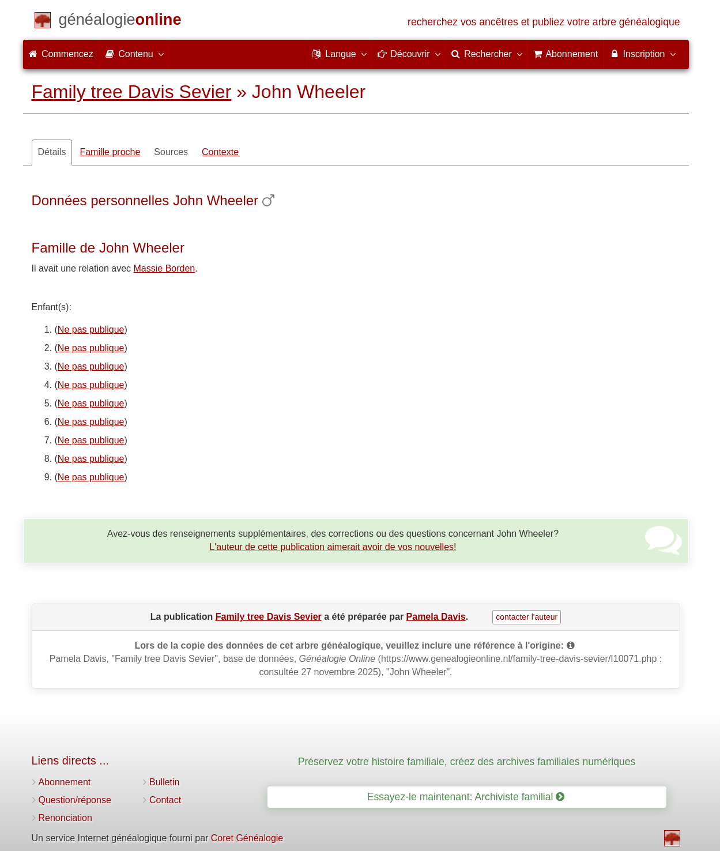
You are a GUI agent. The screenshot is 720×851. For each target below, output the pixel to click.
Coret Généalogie (247, 838)
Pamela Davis (436, 617)
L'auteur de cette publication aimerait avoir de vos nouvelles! (332, 547)
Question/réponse (75, 800)
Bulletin (164, 782)
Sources (171, 152)
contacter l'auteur (526, 617)
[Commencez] (120, 22)
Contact (165, 800)
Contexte (220, 152)
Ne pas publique (91, 329)
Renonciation (65, 818)
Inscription (642, 53)
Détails (52, 152)
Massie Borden (164, 268)
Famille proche (110, 152)
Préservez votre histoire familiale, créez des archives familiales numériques (467, 761)
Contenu (134, 53)
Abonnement (65, 782)
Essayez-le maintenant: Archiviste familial (466, 797)
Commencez (61, 54)
